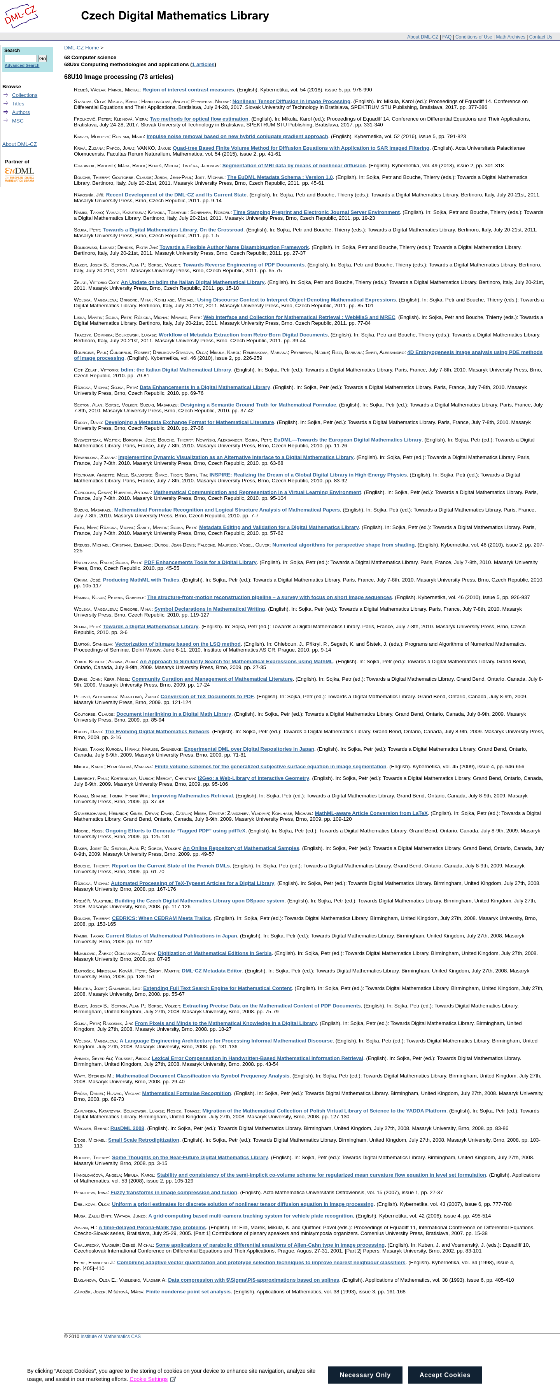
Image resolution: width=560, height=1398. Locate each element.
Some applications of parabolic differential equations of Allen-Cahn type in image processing (270, 1245)
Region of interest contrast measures (188, 90)
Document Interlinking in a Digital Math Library (173, 714)
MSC (18, 121)
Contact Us (540, 37)
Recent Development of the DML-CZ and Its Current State (176, 195)
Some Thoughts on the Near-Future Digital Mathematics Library (190, 1157)
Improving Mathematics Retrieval (192, 796)
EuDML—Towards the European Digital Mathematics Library (348, 440)
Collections (24, 95)
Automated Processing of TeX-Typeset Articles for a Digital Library (192, 883)
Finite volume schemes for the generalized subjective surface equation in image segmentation (270, 766)
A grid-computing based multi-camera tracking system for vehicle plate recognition (250, 1216)
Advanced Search (22, 65)
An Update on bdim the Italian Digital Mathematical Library (193, 282)
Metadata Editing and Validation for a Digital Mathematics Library (279, 527)
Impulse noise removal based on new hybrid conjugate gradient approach (237, 136)
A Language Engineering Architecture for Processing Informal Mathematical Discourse (226, 1041)
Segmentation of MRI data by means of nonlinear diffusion (294, 165)
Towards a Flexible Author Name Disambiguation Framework (234, 247)
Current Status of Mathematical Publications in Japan (171, 936)
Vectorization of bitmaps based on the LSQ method (178, 644)
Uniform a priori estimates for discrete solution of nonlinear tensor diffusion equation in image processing (243, 1204)
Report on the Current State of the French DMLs (171, 866)
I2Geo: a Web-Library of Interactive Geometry (253, 778)
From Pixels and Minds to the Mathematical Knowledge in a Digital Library (226, 1023)
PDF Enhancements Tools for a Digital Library (200, 562)
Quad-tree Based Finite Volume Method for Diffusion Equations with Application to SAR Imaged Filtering (301, 148)
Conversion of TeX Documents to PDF (207, 696)
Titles (18, 104)
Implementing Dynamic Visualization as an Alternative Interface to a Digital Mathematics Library (236, 457)
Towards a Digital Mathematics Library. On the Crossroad (173, 230)
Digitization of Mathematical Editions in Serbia (215, 953)
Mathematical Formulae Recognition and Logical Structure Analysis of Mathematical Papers (227, 510)
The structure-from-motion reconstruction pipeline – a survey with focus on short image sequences (269, 597)
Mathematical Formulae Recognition (186, 1093)
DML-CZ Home (81, 48)
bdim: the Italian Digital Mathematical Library (176, 370)
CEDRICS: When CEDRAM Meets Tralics (161, 918)
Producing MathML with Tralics (141, 580)
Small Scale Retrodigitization (143, 1140)
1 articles (203, 64)
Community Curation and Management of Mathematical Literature (212, 679)
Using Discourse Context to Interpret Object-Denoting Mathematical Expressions (296, 300)
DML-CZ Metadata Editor (212, 971)
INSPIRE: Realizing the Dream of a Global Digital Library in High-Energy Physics (308, 475)
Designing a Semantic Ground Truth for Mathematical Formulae (258, 405)
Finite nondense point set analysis (188, 1292)
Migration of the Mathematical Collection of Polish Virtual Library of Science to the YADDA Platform (324, 1111)
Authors (21, 112)
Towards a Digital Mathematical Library (150, 626)
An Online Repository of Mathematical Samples (241, 848)
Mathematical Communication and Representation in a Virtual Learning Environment (257, 492)
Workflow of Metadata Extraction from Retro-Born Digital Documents (243, 335)
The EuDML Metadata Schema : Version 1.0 (280, 177)
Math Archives (510, 37)
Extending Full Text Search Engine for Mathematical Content (217, 988)
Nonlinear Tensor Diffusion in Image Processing (291, 101)
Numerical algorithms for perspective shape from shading (344, 545)
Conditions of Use (473, 37)
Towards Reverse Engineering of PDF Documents (243, 265)
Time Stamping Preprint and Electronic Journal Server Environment (316, 212)
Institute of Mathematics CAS (110, 1336)
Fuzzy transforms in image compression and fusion (173, 1192)
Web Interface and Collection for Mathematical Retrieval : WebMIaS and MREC (299, 317)
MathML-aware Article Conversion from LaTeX (371, 813)
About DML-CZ (422, 37)
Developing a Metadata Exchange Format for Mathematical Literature (189, 422)
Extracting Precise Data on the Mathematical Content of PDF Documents (272, 1006)
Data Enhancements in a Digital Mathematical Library (205, 387)
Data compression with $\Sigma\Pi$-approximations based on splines (253, 1280)
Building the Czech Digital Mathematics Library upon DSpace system (199, 901)
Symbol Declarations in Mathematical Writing (209, 609)
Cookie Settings (153, 1387)
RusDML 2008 (127, 1128)
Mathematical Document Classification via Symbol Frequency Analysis (203, 1076)
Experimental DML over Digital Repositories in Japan (249, 749)
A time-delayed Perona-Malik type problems (152, 1227)
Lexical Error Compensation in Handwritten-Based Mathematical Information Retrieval (257, 1058)
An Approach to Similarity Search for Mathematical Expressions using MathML (236, 661)
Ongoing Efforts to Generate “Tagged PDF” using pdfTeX (175, 831)
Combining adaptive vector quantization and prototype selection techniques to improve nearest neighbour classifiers (261, 1262)
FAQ (447, 37)
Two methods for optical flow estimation (199, 119)
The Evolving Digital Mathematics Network (157, 731)
